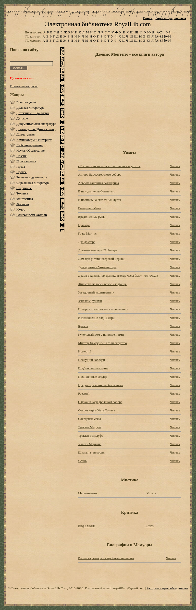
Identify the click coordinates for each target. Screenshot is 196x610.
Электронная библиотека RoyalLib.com (98, 24)
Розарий (84, 393)
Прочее (21, 172)
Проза (20, 166)
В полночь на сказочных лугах (99, 200)
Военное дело (26, 102)
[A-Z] (159, 32)
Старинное (24, 188)
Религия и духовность (31, 177)
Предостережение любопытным (100, 385)
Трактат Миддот (89, 427)
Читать (175, 166)
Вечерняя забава (89, 208)
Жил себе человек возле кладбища (102, 284)
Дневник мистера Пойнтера (97, 250)
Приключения (26, 161)
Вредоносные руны (91, 216)
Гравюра (84, 225)
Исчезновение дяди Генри (96, 318)
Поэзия (21, 156)
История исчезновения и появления (103, 309)
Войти (148, 18)
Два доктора (86, 242)
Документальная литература (36, 124)
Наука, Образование (30, 150)
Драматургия (25, 134)
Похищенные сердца (92, 377)
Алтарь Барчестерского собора (99, 174)
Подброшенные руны (93, 368)
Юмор (20, 209)
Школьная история (91, 452)
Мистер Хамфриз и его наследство (102, 343)
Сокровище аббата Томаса (96, 410)
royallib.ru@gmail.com (128, 588)
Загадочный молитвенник (96, 292)
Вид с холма (86, 526)
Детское (22, 118)
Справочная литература (33, 183)
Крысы (83, 326)
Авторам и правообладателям (167, 588)
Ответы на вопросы (24, 86)
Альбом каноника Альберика (98, 183)
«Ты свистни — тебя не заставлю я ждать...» (109, 166)
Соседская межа (89, 419)
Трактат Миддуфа (90, 435)
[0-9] (168, 32)
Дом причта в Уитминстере (97, 267)
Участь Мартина (89, 444)
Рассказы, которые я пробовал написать (106, 558)
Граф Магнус (87, 233)
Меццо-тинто (87, 493)
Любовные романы (29, 145)
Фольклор (23, 204)
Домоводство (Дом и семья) (35, 129)
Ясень (82, 461)
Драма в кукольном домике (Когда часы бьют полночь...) (118, 275)
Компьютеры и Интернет (34, 140)
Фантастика (24, 199)
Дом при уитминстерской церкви (101, 259)
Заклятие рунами (90, 301)
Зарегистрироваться (170, 18)
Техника (22, 193)
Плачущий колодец (91, 360)
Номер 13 (84, 351)
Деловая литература (30, 107)
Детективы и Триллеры (32, 113)
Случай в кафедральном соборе (100, 402)
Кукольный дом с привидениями (101, 334)
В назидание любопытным (97, 191)
